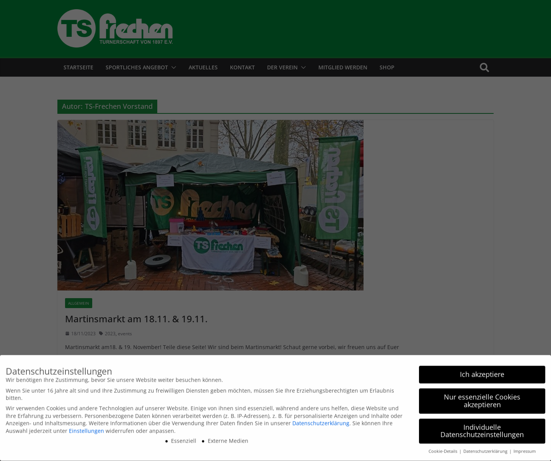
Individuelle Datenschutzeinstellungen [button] (482, 428)
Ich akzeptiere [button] (482, 372)
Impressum (525, 449)
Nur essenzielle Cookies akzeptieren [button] (482, 398)
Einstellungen (86, 428)
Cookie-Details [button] (443, 449)
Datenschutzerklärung (320, 421)
